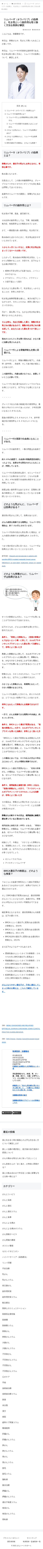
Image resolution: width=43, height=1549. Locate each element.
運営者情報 (11, 1541)
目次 (18, 106)
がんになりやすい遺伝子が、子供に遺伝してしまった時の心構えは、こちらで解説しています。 (21, 988)
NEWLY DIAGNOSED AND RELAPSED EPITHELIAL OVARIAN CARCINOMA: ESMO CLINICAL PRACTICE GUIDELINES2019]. (21, 1029)
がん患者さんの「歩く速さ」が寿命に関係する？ (20, 1165)
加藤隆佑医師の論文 (19, 1095)
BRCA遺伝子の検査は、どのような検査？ (22, 143)
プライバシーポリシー (11, 1538)
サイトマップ (32, 1538)
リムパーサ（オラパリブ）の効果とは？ (21, 110)
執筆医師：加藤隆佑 (20, 1051)
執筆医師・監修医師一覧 (32, 1541)
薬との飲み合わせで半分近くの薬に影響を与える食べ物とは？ (20, 1174)
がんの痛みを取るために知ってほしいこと (19, 1158)
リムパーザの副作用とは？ (16, 114)
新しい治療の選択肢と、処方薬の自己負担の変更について (20, 1151)
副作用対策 (7, 1113)
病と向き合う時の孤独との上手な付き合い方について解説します (20, 1141)
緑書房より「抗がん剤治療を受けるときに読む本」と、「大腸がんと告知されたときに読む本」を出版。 (26, 1088)
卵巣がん (17, 1113)
